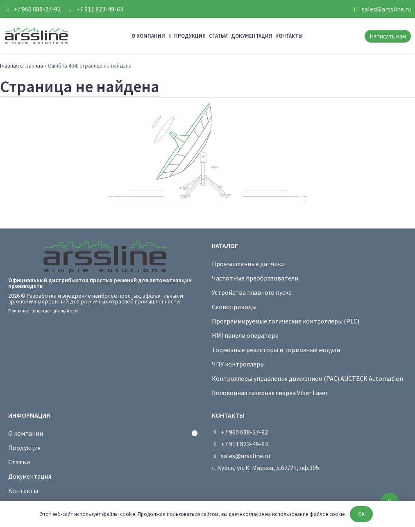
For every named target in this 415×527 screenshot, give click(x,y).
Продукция (190, 35)
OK (361, 514)
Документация (251, 35)
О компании (151, 36)
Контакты (289, 35)
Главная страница (21, 65)
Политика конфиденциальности (43, 311)
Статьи (218, 35)
